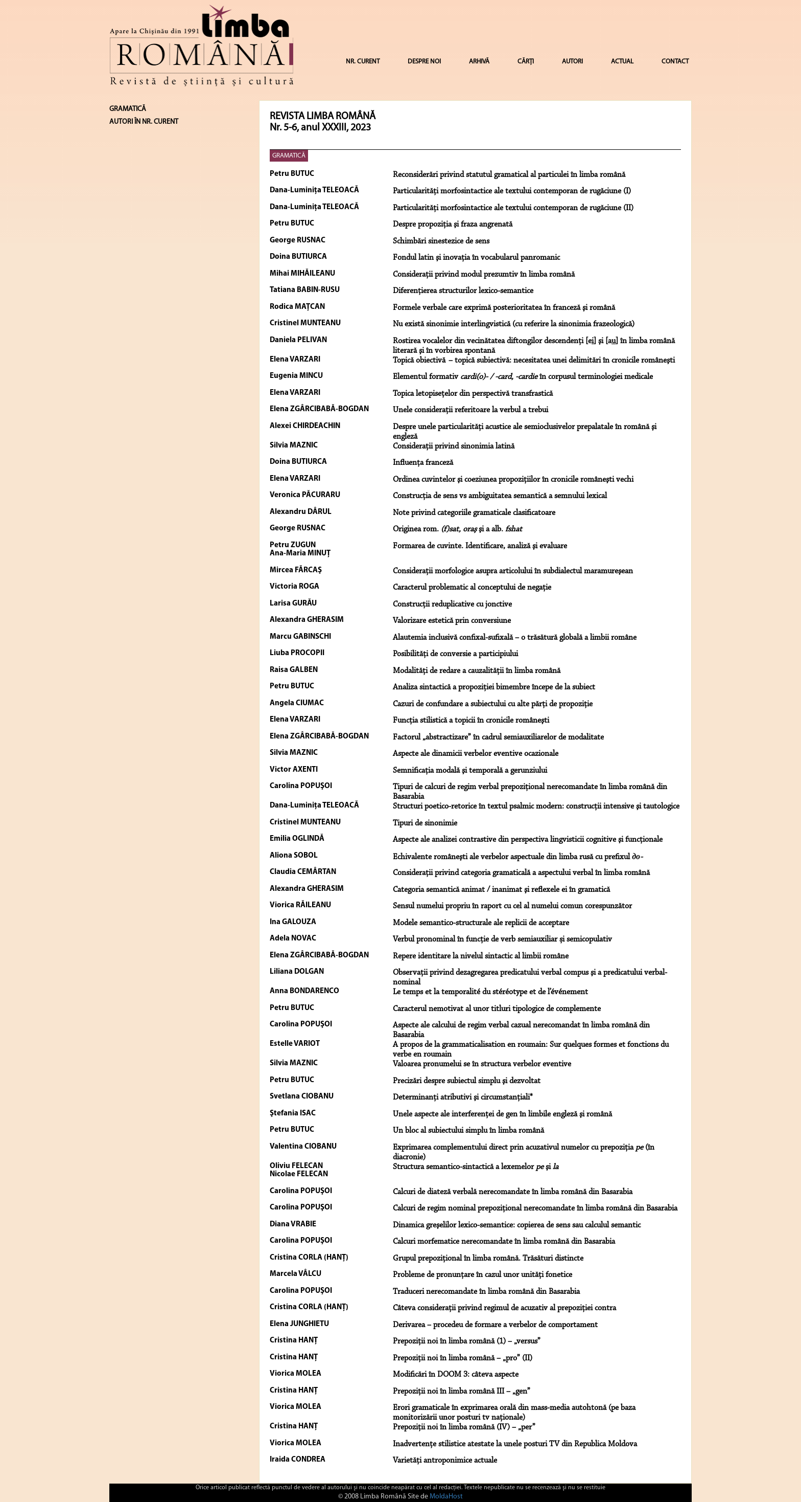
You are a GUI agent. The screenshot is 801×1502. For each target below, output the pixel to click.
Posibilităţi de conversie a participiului (455, 654)
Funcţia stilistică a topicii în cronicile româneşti (471, 720)
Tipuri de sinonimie (425, 823)
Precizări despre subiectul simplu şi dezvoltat (466, 1081)
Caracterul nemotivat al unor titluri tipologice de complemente (497, 1009)
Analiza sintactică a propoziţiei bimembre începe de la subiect (494, 687)
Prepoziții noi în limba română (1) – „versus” (466, 1341)
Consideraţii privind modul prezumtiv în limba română (484, 275)
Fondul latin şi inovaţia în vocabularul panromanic (476, 258)
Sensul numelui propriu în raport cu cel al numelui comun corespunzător (512, 906)
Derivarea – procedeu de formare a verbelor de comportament (495, 1325)
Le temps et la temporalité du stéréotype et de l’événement (490, 992)
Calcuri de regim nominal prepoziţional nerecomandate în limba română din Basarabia (535, 1208)
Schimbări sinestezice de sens (441, 241)
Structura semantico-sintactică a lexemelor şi (475, 1167)
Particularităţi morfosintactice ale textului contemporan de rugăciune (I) (512, 191)
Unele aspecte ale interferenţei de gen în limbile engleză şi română (502, 1114)
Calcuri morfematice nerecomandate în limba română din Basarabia (504, 1242)
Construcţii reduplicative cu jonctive (452, 604)
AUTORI (572, 61)
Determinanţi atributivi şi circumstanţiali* (463, 1097)
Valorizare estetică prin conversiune (452, 621)
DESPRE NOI (424, 61)
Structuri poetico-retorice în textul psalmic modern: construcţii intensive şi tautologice (536, 806)
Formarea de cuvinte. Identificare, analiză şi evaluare (480, 546)
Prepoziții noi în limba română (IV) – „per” (464, 1427)
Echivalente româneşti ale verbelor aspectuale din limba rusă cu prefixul (518, 857)
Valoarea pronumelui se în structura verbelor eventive (482, 1064)
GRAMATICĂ (288, 155)
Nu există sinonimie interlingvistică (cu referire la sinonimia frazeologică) (513, 324)
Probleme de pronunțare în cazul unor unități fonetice (482, 1275)
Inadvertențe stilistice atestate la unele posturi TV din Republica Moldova (515, 1444)
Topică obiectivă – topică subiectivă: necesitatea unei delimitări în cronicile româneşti (534, 360)
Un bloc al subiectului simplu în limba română (468, 1131)
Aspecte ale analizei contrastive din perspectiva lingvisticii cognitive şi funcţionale (528, 840)
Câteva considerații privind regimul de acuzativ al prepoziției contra (504, 1308)
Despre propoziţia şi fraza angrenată (452, 224)
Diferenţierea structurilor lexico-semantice (463, 291)
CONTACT (675, 61)
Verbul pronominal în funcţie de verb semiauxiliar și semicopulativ (502, 939)
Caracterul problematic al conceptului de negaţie (472, 588)
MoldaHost (446, 1496)
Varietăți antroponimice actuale (445, 1460)
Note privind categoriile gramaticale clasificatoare (474, 513)
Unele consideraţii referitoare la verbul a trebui (470, 410)
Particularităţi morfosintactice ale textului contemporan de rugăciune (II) (513, 208)
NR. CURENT (363, 61)
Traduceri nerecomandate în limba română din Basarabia (486, 1292)
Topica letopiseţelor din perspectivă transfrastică (473, 394)
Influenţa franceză (423, 463)
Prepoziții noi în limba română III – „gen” (461, 1391)
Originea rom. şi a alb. (457, 529)
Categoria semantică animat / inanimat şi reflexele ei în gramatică (501, 890)
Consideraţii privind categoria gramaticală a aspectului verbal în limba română (521, 873)
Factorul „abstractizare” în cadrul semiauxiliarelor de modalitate (498, 737)
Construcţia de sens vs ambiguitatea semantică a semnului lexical (500, 496)
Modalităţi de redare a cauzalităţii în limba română (476, 671)
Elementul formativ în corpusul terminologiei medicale (523, 377)
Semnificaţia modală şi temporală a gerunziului (470, 771)
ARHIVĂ (479, 61)
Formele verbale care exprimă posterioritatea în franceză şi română (504, 308)
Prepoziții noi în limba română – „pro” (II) (462, 1358)
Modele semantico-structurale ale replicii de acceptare (481, 923)
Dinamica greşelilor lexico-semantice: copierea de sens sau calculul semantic (517, 1225)
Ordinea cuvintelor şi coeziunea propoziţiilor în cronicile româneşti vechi (513, 480)
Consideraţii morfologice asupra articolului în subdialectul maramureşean (513, 571)
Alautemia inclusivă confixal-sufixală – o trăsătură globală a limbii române (515, 638)
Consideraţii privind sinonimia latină (453, 446)
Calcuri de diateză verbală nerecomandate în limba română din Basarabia (512, 1192)
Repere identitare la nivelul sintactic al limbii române (481, 956)
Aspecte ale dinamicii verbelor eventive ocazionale (475, 754)
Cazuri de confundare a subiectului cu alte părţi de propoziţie (493, 704)
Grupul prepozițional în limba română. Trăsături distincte (488, 1258)
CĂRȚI (525, 61)
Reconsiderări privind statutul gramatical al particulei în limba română (509, 175)
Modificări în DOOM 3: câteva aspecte (456, 1375)
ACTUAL (622, 61)
